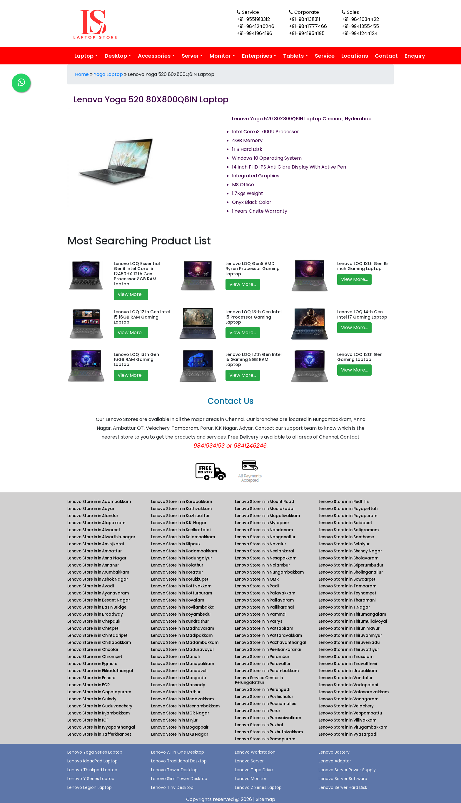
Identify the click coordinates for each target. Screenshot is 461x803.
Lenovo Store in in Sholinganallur (351, 572)
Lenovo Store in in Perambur (262, 656)
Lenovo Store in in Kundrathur (180, 621)
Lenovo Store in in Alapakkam (96, 523)
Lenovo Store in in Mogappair (179, 727)
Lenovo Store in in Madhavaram (182, 628)
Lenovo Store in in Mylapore (262, 523)
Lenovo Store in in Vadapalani (348, 685)
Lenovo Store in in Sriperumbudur (351, 565)
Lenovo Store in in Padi (257, 586)
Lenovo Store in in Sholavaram (348, 558)
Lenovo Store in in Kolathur (177, 565)
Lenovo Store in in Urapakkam (348, 671)
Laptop (83, 55)
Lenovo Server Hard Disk (343, 787)
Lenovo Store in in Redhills (344, 501)
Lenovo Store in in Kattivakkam (181, 509)
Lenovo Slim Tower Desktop (179, 779)
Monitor (220, 55)
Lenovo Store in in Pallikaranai (264, 607)
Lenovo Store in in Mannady (178, 685)
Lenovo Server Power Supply (347, 770)
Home (82, 74)
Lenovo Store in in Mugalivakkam (267, 516)
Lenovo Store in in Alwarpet (93, 530)
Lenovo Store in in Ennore (91, 678)
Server (190, 55)
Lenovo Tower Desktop (174, 770)
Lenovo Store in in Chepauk (93, 621)
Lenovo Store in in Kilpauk (176, 544)
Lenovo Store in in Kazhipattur (180, 516)
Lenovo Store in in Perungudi (262, 689)
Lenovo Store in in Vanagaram (348, 699)
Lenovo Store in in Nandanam (264, 530)
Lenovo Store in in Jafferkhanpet (99, 734)
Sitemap (265, 799)
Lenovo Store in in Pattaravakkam (268, 635)
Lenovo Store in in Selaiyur (344, 544)
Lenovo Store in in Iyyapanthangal (101, 727)
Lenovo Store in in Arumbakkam (98, 572)
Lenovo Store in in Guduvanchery (99, 706)
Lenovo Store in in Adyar (90, 509)
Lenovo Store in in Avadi (90, 586)
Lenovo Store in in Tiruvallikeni (348, 664)
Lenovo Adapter (335, 761)
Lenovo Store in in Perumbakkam (267, 671)
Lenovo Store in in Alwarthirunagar (101, 537)
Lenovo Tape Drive (254, 770)
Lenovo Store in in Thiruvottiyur (349, 649)
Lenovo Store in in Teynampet (347, 593)
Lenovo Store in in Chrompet (94, 656)
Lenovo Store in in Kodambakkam (184, 551)
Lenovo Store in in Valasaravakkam (354, 692)
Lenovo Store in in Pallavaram (264, 600)
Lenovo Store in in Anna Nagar (96, 558)
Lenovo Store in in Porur (257, 711)
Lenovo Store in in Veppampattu (350, 713)
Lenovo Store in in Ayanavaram (98, 593)
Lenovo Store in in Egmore (92, 664)
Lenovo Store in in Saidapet (345, 523)
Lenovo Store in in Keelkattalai (181, 530)
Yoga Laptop (108, 74)
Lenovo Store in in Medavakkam (182, 699)
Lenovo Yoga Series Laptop (94, 752)
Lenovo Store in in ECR (88, 685)
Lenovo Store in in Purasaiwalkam (268, 718)
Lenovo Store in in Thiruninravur (349, 628)
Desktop (116, 55)
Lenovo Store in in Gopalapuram (99, 692)
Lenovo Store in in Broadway (95, 614)
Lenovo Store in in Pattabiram (264, 628)
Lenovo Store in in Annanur (93, 565)
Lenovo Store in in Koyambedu (181, 614)
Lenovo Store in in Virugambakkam (353, 727)
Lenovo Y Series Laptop (90, 779)
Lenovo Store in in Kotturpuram (181, 593)
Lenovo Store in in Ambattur (94, 551)
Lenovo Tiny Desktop (172, 787)
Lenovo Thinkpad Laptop (92, 770)
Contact (386, 55)
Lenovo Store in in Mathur (176, 692)
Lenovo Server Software (343, 779)
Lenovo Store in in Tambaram (347, 586)
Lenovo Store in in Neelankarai (264, 551)
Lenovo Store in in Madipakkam (182, 635)
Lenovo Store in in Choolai (92, 649)
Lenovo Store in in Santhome (346, 537)
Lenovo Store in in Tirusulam (346, 656)
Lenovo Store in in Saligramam (349, 530)
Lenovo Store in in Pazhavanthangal (270, 642)
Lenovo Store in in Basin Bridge (96, 607)
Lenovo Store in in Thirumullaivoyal (353, 621)
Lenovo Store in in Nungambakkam (269, 572)
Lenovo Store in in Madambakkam (184, 642)
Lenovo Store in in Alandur (92, 516)
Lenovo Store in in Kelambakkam (183, 537)
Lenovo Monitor (250, 779)
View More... (131, 294)
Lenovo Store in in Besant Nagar (98, 600)
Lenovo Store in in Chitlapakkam (99, 642)
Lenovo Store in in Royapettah (348, 509)
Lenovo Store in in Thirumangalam (352, 614)
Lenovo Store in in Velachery (346, 706)
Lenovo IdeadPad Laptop (92, 761)
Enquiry (415, 55)
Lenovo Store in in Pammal (261, 614)
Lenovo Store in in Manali (175, 656)
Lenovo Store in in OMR (257, 579)
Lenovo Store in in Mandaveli (179, 671)
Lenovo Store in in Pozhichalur (264, 696)
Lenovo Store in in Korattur (177, 572)
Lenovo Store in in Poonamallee (265, 704)
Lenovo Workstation (255, 752)
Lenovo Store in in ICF (87, 720)
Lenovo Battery (334, 752)
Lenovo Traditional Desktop (179, 761)
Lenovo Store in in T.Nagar (344, 607)
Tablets (293, 55)
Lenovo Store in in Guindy (91, 699)
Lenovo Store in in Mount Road (264, 501)
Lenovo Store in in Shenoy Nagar (350, 551)
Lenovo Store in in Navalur (260, 544)
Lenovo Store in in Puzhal (259, 725)
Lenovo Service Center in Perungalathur (259, 680)
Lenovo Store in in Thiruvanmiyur (350, 635)
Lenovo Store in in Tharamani (347, 600)
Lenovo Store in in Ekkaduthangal (100, 671)
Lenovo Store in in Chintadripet (97, 635)
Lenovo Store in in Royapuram (348, 516)
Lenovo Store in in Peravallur (262, 664)
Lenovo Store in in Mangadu (178, 678)
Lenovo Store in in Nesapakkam (265, 558)
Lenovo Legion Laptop (89, 787)
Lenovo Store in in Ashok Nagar (97, 579)
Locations (354, 55)
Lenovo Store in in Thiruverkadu (349, 642)
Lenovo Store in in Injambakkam (98, 713)
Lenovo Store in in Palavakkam (265, 593)
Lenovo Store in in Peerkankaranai (268, 649)
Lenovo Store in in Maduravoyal (182, 649)
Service (325, 55)
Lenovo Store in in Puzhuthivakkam (269, 732)
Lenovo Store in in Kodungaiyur (181, 558)
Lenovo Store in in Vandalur (346, 678)
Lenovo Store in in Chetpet (92, 628)
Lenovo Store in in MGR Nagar (180, 713)
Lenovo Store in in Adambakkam (99, 501)
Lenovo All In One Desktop (177, 752)
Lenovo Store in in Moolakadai (264, 509)
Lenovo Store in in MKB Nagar (179, 734)
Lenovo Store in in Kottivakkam (181, 586)
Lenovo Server (249, 761)
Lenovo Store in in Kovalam (177, 600)
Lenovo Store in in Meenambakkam (185, 706)
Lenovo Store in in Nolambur (262, 565)
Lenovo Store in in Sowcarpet (347, 579)
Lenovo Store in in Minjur (174, 720)
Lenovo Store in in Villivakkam (347, 720)
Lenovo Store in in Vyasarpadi (348, 734)
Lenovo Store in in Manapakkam (182, 664)
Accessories (154, 55)
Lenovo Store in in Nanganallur (265, 537)
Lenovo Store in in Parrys (258, 621)
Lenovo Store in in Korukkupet (179, 579)
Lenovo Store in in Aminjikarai (95, 544)
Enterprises (257, 55)
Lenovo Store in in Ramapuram (265, 739)
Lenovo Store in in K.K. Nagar (178, 523)
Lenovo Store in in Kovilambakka (183, 607)
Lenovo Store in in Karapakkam (181, 501)
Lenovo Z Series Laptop (258, 787)
